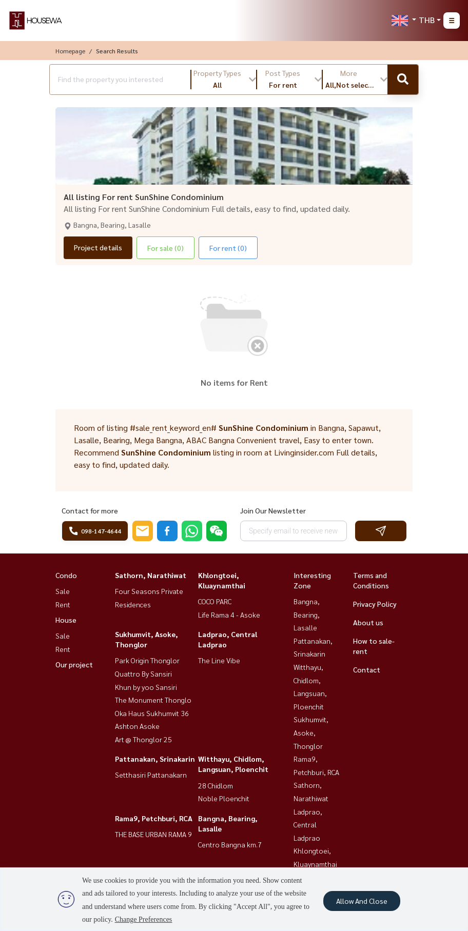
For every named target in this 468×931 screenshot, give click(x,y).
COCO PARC (214, 601)
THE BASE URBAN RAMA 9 (153, 834)
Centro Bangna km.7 (230, 844)
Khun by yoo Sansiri (146, 686)
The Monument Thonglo (153, 699)
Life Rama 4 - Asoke (229, 614)
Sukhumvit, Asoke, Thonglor (311, 732)
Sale (62, 591)
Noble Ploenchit (223, 798)
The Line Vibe (219, 660)
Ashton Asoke (137, 725)
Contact (366, 669)
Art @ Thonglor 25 (143, 739)
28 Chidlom (215, 785)
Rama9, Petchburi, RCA (153, 818)
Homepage (70, 51)
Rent (62, 604)
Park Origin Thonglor (147, 660)
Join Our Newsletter (273, 510)
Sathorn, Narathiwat (150, 575)
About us (368, 622)
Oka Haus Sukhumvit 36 (152, 713)
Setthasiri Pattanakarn (151, 774)
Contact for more (90, 510)
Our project (74, 664)
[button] (223, 79)
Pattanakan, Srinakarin (155, 758)
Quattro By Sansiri (143, 673)
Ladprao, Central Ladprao (308, 824)
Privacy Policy (375, 603)
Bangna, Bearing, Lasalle (307, 614)
